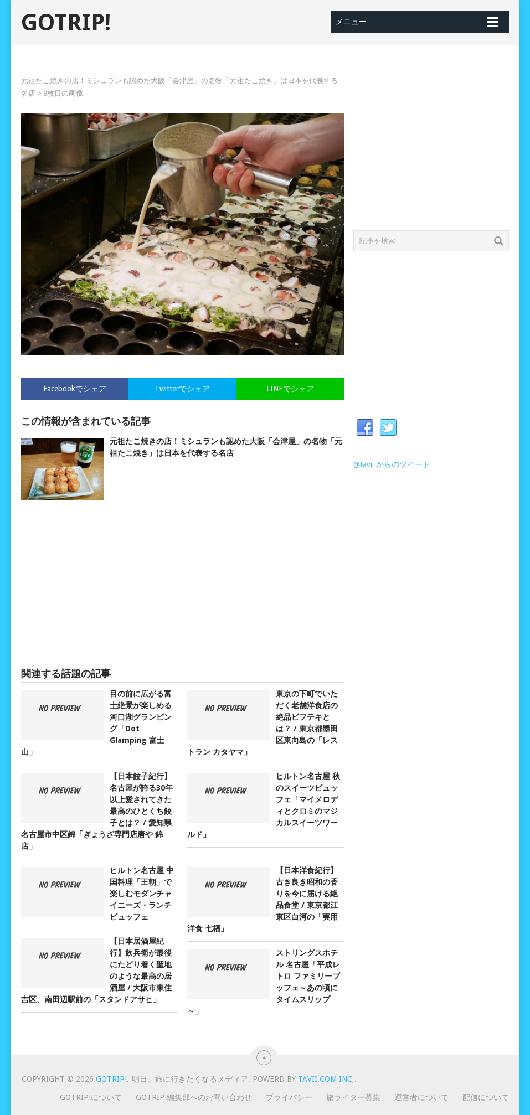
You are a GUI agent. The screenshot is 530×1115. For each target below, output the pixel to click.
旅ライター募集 (353, 1097)
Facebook (365, 428)
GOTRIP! (66, 22)
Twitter (388, 428)
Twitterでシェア (182, 388)
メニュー (351, 21)
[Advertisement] (182, 587)
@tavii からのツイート (391, 464)
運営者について (421, 1097)
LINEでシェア (290, 388)
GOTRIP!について (91, 1097)
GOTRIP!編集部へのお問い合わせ (194, 1097)
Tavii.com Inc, (326, 1079)
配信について (485, 1097)
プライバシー (289, 1097)
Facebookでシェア (74, 388)
